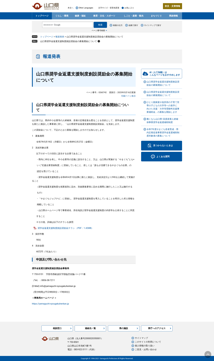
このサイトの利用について (148, 342)
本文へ (70, 8)
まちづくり (156, 15)
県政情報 (173, 15)
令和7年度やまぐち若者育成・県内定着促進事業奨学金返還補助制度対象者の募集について (163, 132)
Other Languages (86, 8)
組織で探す (133, 25)
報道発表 (59, 36)
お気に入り (129, 8)
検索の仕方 (118, 25)
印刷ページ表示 (128, 96)
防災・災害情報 (172, 6)
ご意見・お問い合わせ (146, 349)
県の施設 (123, 328)
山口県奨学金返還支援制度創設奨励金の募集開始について (68, 41)
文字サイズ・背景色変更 (108, 8)
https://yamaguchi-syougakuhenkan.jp (50, 303)
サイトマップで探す (152, 25)
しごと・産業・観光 (133, 15)
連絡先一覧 (90, 328)
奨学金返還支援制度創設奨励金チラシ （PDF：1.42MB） (65, 228)
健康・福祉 (80, 15)
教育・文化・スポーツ (104, 15)
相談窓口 (57, 328)
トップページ (41, 15)
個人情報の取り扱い (144, 345)
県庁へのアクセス (157, 328)
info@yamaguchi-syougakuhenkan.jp (58, 286)
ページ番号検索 (98, 30)
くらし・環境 (61, 15)
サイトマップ (141, 338)
